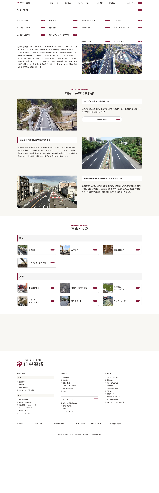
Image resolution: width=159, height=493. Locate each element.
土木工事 (22, 434)
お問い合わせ (134, 3)
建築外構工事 (23, 437)
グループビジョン (113, 433)
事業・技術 (130, 76)
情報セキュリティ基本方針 (116, 452)
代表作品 (4, 90)
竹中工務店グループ (113, 446)
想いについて (5, 87)
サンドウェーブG (24, 463)
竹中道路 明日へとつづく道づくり (30, 413)
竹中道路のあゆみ (113, 438)
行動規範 (110, 435)
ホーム (122, 76)
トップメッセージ (113, 427)
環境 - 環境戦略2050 (70, 453)
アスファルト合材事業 (26, 440)
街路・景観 (66, 433)
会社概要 (110, 441)
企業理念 (110, 430)
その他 (65, 441)
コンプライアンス (69, 461)
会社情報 (123, 423)
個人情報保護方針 (113, 449)
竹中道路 (23, 3)
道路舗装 (66, 427)
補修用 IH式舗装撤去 (26, 452)
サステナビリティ (79, 449)
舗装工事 (22, 432)
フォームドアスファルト (27, 457)
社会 (64, 458)
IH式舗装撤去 (23, 449)
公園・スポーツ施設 (69, 435)
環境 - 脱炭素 (67, 456)
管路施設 (66, 430)
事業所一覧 (110, 444)
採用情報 (112, 3)
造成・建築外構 (68, 438)
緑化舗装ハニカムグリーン (28, 455)
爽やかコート (23, 460)
